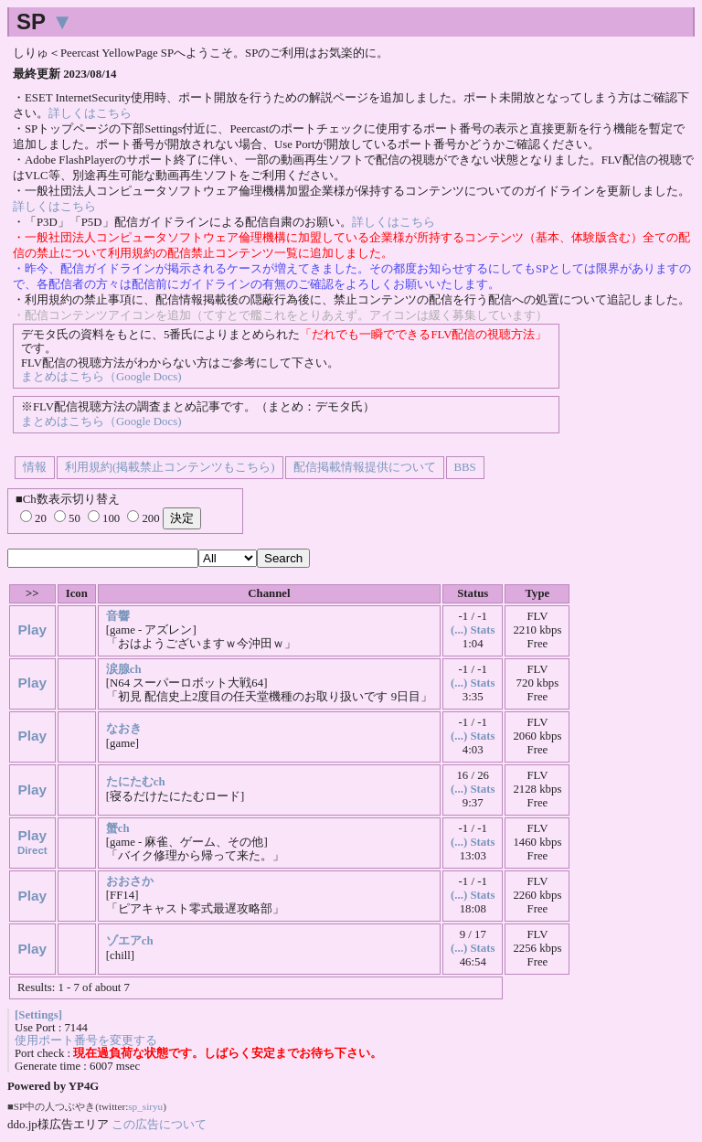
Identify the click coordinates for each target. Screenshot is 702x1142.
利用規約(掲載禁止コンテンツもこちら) (170, 467)
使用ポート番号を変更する (86, 1040)
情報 (35, 467)
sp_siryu (145, 1106)
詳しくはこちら (90, 113)
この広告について (159, 1124)
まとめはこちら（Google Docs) (101, 376)
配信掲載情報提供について (364, 467)
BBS (465, 467)
